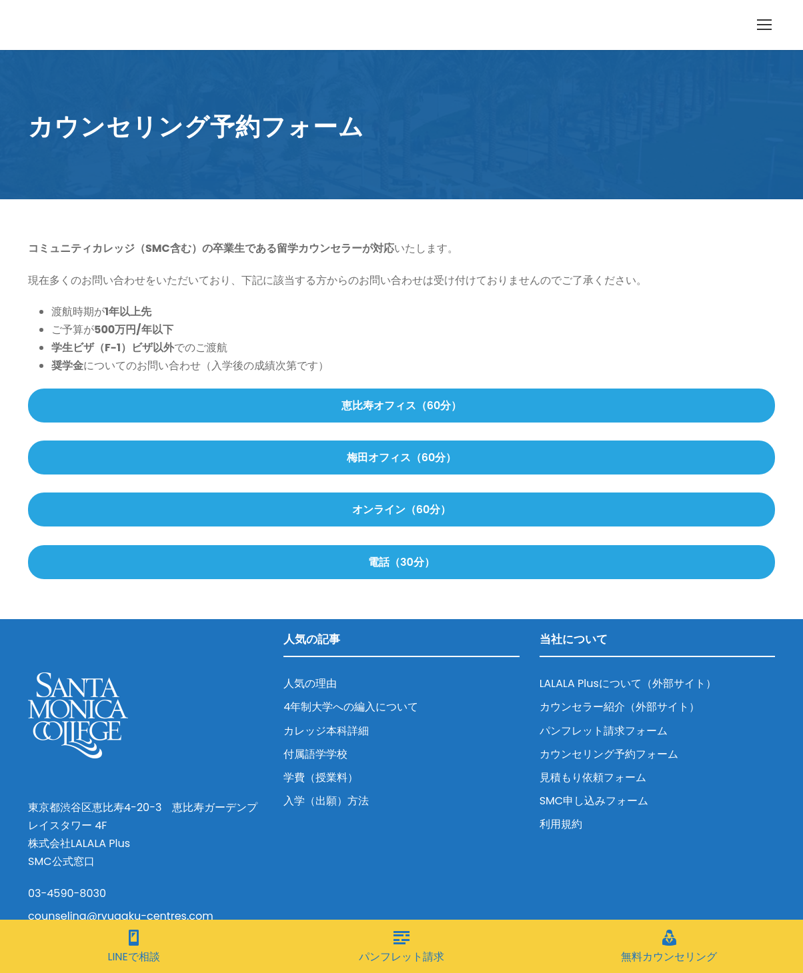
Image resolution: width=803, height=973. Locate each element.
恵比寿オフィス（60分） (401, 405)
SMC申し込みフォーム (594, 800)
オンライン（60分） (402, 509)
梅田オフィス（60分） (402, 457)
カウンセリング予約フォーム (609, 754)
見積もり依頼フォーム (593, 777)
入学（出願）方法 (326, 800)
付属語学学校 (315, 754)
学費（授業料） (320, 777)
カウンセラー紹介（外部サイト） (620, 706)
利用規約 (561, 824)
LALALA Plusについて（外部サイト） (628, 683)
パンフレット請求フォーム (604, 730)
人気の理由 (310, 683)
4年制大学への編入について (350, 706)
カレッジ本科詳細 (326, 730)
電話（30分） (401, 562)
